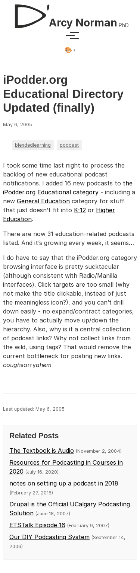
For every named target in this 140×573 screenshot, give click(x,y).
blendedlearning (33, 145)
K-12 (80, 210)
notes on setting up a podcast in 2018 (63, 483)
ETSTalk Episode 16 (37, 525)
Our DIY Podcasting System (49, 537)
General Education (43, 201)
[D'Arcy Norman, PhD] (69, 13)
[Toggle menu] (70, 35)
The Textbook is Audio (41, 450)
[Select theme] (70, 50)
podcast (69, 145)
